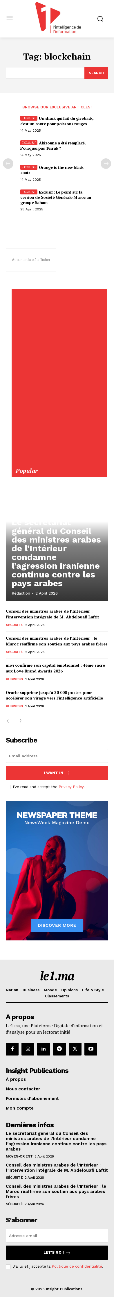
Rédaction (21, 593)
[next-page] (18, 721)
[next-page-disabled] (106, 163)
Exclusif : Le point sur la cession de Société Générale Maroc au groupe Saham (55, 197)
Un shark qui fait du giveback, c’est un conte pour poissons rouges (56, 120)
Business (14, 679)
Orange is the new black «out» (52, 169)
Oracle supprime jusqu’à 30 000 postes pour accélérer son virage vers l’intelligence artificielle (54, 695)
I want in (57, 773)
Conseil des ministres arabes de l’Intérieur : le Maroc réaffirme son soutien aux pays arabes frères (57, 641)
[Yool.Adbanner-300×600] (59, 464)
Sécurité (14, 625)
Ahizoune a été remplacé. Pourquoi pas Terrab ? (53, 145)
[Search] (96, 73)
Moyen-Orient (19, 1156)
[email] (57, 756)
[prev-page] (8, 163)
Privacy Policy (71, 787)
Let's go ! (57, 1252)
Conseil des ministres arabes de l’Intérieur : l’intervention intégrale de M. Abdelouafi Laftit (52, 614)
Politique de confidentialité (77, 1266)
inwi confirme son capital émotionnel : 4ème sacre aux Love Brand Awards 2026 (55, 668)
